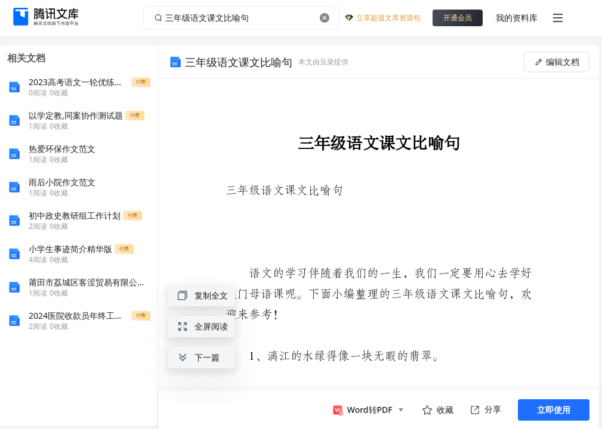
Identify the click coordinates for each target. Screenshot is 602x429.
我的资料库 (517, 17)
